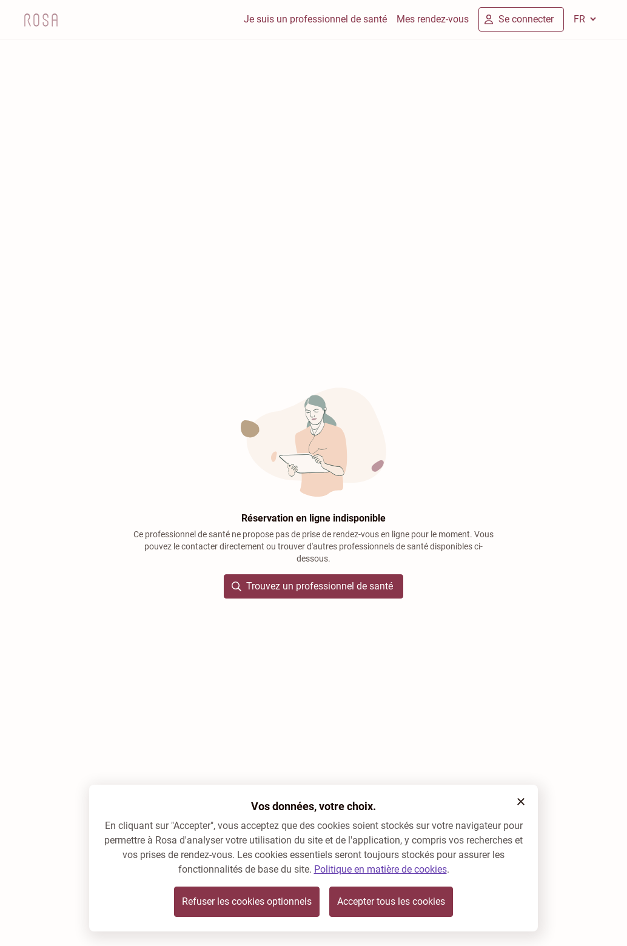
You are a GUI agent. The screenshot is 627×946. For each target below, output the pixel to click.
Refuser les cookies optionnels (247, 901)
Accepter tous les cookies (391, 901)
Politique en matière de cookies (380, 869)
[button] (521, 801)
